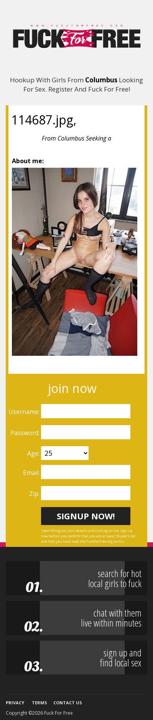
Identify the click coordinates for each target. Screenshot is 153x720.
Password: (25, 433)
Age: (34, 453)
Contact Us (67, 702)
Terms (39, 702)
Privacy (15, 702)
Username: (24, 411)
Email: (32, 472)
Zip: (35, 493)
